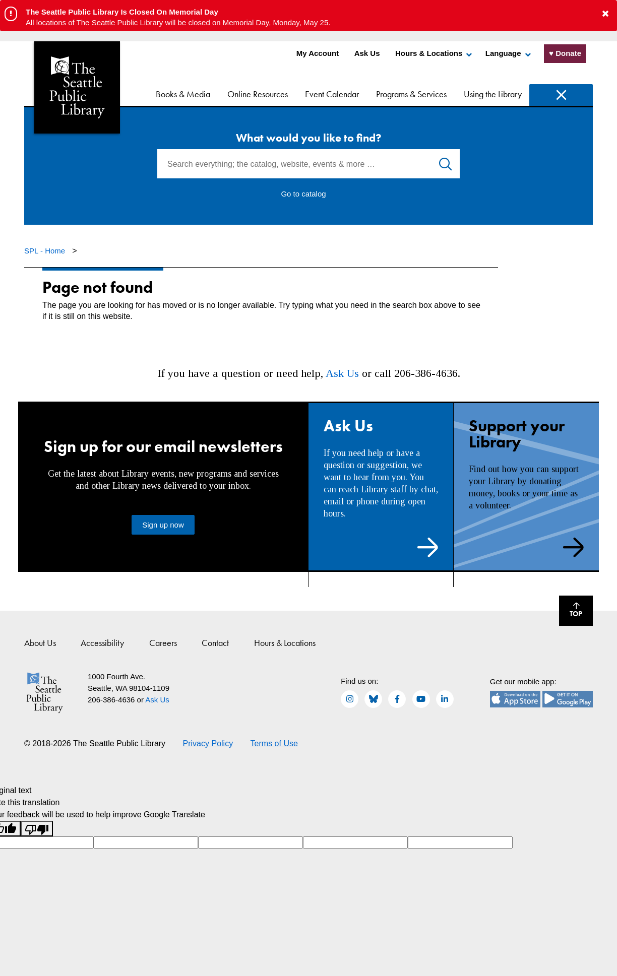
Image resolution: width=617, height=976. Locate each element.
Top (570, 611)
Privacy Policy (208, 743)
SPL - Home (45, 250)
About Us (40, 642)
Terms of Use (274, 743)
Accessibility (102, 642)
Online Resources (257, 94)
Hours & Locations (428, 53)
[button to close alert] (605, 14)
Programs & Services (411, 94)
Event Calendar (332, 94)
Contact (215, 642)
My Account (317, 53)
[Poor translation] (37, 828)
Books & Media (183, 94)
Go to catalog (303, 193)
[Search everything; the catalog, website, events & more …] (308, 163)
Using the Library (493, 94)
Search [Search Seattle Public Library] (561, 95)
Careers (163, 642)
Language (503, 53)
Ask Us (367, 53)
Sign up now (163, 524)
